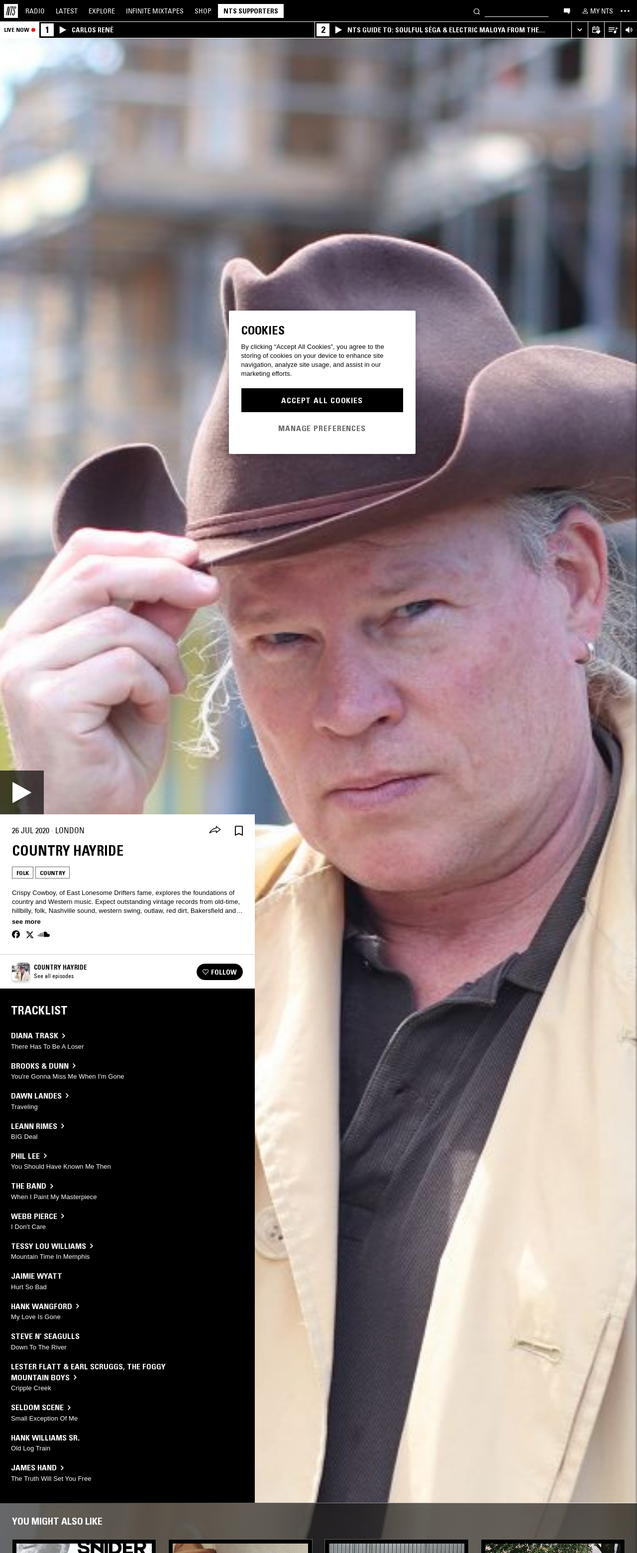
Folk (22, 873)
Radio (35, 10)
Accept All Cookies (322, 400)
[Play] (22, 792)
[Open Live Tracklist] (612, 30)
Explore (102, 10)
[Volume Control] (629, 30)
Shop (203, 10)
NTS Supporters (250, 10)
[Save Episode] (239, 830)
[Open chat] (566, 10)
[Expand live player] (579, 30)
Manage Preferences (322, 428)
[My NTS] (596, 10)
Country (52, 873)
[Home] (11, 11)
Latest (67, 10)
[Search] (477, 10)
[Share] (215, 831)
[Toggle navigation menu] (625, 11)
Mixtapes (155, 10)
